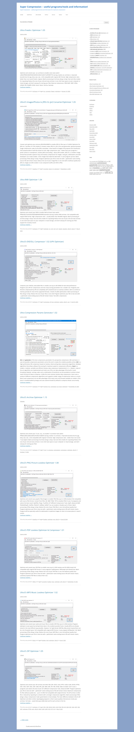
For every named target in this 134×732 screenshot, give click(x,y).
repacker (65, 229)
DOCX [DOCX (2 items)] (103, 165)
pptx (33, 709)
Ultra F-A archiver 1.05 (94, 84)
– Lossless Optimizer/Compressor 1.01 (100, 69)
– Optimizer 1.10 (99, 47)
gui (58, 386)
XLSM (46, 709)
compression (57, 450)
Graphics (29, 14)
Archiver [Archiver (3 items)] (101, 161)
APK (45, 707)
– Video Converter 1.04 (99, 65)
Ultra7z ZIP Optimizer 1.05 (31, 651)
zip (54, 709)
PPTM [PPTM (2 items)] (97, 172)
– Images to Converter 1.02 (97, 55)
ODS (79, 707)
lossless (45, 519)
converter (48, 91)
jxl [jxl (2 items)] (92, 168)
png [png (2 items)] (95, 172)
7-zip (45, 450)
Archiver (46, 386)
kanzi (60, 386)
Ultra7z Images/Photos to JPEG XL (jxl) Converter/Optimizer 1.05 (48, 102)
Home (21, 14)
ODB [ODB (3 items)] (103, 168)
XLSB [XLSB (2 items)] (90, 174)
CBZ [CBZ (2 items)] (109, 161)
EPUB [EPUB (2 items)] (107, 165)
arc (44, 91)
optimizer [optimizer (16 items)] (104, 169)
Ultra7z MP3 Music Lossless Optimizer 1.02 (39, 592)
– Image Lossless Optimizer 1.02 (98, 63)
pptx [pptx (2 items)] (101, 172)
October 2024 (92, 135)
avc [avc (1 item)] (107, 161)
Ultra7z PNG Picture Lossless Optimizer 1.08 (39, 462)
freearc (53, 91)
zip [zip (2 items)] (100, 174)
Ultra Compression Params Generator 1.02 (38, 312)
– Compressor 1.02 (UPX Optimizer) (100, 67)
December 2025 (93, 127)
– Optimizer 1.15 (98, 33)
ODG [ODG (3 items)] (110, 168)
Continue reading (26, 87)
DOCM (50, 707)
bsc (49, 386)
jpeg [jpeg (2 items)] (108, 166)
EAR (57, 707)
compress (50, 450)
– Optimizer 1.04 (94, 35)
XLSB (43, 709)
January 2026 (92, 125)
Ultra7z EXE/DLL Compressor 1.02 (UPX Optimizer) (42, 241)
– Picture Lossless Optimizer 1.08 (99, 61)
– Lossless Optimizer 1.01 (99, 43)
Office (46, 14)
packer (61, 302)
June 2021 (91, 147)
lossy (53, 582)
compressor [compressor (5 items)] (102, 163)
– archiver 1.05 (94, 39)
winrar (73, 229)
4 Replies (22, 401)
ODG (73, 707)
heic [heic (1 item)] (101, 166)
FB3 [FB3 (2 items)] (112, 165)
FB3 (63, 707)
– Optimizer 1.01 (99, 41)
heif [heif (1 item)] (103, 166)
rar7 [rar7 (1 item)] (104, 172)
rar (49, 229)
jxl (53, 169)
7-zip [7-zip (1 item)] (90, 161)
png (54, 519)
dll (50, 302)
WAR (40, 709)
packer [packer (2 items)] (91, 172)
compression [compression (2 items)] (93, 163)
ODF (70, 707)
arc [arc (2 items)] (97, 161)
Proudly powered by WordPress (33, 726)
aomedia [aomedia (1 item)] (94, 161)
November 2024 (93, 133)
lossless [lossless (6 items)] (96, 167)
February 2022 (93, 143)
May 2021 (91, 149)
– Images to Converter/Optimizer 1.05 (101, 53)
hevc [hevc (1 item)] (106, 166)
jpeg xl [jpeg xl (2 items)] (111, 166)
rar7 (57, 229)
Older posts (24, 720)
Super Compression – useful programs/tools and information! (54, 6)
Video (60, 14)
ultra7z (69, 229)
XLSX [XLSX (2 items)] (97, 174)
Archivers (38, 14)
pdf (61, 582)
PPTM (29, 709)
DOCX (53, 707)
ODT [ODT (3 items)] (97, 170)
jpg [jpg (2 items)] (90, 168)
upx (68, 302)
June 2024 (91, 137)
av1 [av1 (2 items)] (105, 161)
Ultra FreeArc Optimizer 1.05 (32, 30)
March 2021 (92, 151)
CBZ (47, 707)
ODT (21, 709)
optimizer (57, 91)
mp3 (47, 640)
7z (47, 450)
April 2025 (91, 131)
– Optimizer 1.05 (94, 37)
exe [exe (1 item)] (109, 165)
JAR (65, 707)
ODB (67, 707)
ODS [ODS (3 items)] (94, 170)
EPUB (59, 707)
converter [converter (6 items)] (93, 164)
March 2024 (92, 139)
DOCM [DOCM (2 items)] (100, 165)
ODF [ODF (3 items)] (107, 168)
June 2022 (91, 141)
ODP (76, 707)
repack (60, 229)
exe (53, 302)
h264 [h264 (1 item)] (96, 166)
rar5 (54, 229)
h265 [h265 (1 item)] (99, 166)
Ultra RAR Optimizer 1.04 (31, 179)
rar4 (52, 229)
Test (67, 14)
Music (53, 14)
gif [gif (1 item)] (94, 166)
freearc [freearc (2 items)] (91, 166)
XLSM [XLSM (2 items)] (94, 174)
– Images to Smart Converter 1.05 (99, 51)
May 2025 (91, 129)
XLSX (49, 709)
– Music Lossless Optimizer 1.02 (98, 45)
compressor (47, 302)
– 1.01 (94, 73)
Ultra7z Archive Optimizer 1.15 (33, 397)
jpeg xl (50, 169)
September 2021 (93, 145)
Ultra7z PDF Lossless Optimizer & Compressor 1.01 (42, 530)
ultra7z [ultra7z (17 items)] (109, 172)
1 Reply (22, 655)
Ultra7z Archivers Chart (95, 92)
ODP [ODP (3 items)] (90, 170)
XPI (52, 709)
